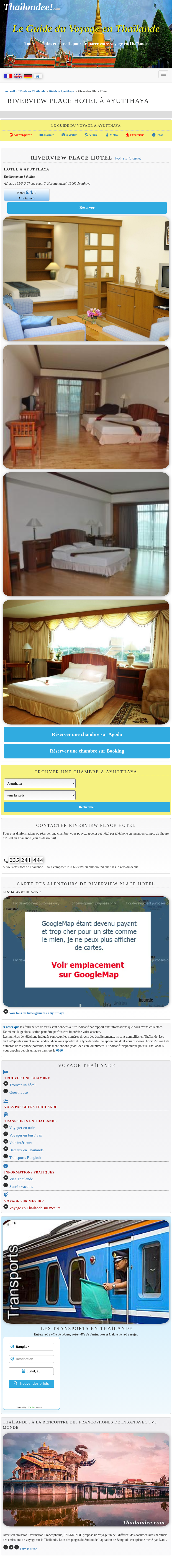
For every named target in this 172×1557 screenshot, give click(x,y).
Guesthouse (18, 1092)
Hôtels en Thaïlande (31, 91)
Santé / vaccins (21, 1186)
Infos (157, 135)
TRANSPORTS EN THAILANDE (30, 1121)
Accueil (10, 91)
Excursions (134, 135)
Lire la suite (28, 1549)
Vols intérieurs (20, 1143)
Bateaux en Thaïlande (26, 1150)
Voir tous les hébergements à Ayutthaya (36, 1013)
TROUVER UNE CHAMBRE (27, 1078)
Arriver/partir (20, 135)
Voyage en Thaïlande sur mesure (35, 1208)
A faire (91, 135)
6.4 (29, 192)
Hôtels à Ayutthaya (61, 91)
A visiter (69, 135)
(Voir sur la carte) (128, 158)
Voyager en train (22, 1128)
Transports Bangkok (25, 1157)
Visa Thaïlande (21, 1179)
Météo (111, 135)
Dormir (46, 135)
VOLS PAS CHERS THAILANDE (30, 1107)
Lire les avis (27, 198)
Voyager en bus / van (25, 1135)
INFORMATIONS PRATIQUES (29, 1172)
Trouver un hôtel (22, 1085)
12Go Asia (31, 1407)
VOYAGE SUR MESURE (24, 1201)
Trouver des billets (31, 1383)
